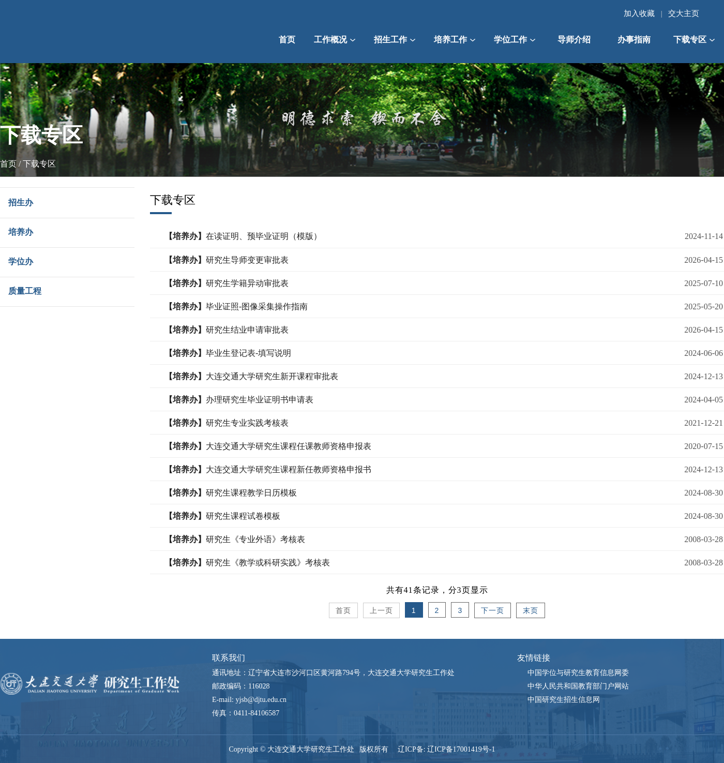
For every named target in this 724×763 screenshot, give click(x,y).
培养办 (20, 232)
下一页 (492, 611)
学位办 (20, 261)
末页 (530, 611)
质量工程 (24, 291)
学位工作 (514, 39)
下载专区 (694, 39)
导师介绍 (574, 39)
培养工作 (454, 39)
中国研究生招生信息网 (563, 700)
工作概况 (334, 39)
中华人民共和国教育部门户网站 (578, 686)
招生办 (20, 202)
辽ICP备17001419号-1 (461, 749)
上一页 (381, 611)
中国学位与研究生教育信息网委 (578, 673)
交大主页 (683, 13)
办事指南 (634, 39)
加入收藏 (639, 13)
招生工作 (394, 39)
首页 (287, 39)
